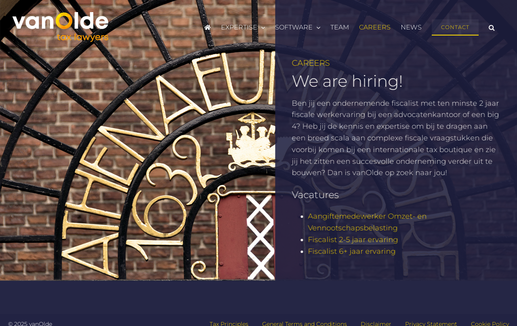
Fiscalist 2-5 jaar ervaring (354, 239)
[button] (492, 27)
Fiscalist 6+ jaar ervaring (352, 251)
